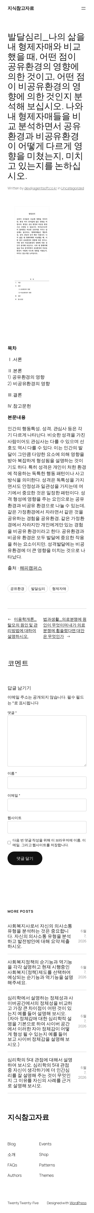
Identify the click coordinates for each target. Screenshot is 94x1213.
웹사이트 (15, 817)
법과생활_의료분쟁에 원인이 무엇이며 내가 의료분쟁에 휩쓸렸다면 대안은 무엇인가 (64, 627)
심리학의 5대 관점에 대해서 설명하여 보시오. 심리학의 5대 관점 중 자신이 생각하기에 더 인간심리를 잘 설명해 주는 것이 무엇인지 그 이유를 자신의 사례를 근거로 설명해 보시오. (40, 1072)
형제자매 (59, 588)
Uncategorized (72, 188)
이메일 (14, 795)
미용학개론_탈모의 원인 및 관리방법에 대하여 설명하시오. (23, 627)
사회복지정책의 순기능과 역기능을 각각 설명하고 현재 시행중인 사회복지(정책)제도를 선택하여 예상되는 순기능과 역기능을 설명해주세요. (40, 972)
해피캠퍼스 (31, 568)
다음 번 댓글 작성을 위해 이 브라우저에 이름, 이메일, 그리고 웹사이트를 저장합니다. (49, 842)
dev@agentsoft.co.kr (40, 188)
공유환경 (17, 588)
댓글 (12, 712)
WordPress (78, 1202)
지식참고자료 (21, 8)
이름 (12, 773)
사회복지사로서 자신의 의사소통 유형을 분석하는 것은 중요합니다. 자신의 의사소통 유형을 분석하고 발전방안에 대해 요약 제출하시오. (40, 936)
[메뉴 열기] (83, 8)
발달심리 (38, 588)
